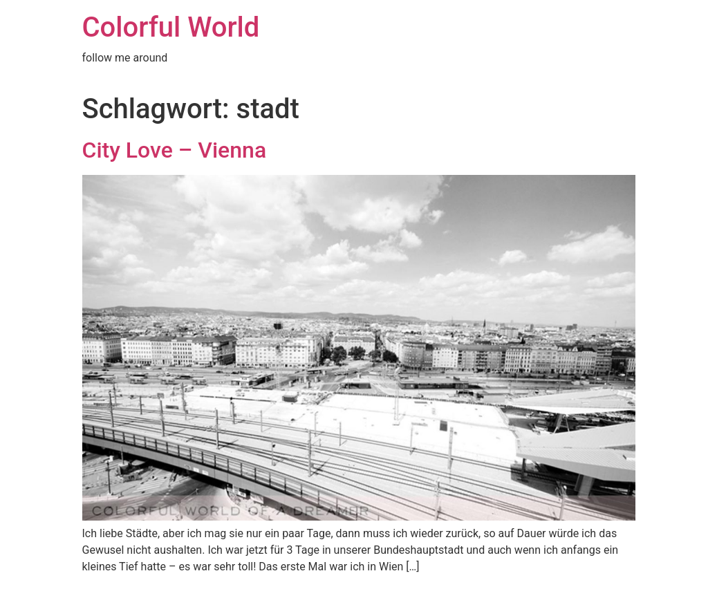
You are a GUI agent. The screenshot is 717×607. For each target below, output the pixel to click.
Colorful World (171, 27)
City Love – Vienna (174, 150)
